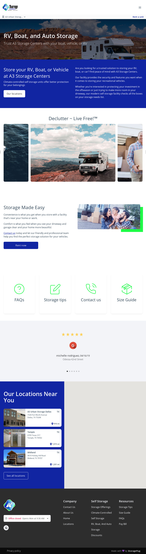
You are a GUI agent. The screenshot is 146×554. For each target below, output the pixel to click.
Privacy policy (14, 550)
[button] (67, 371)
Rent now (20, 245)
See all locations (16, 475)
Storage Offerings (100, 507)
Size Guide (124, 512)
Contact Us (69, 507)
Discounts (96, 535)
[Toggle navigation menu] (141, 7)
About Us (68, 512)
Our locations (14, 93)
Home (66, 518)
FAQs (121, 518)
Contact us (9, 233)
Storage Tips (126, 507)
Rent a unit (138, 16)
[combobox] (27, 518)
